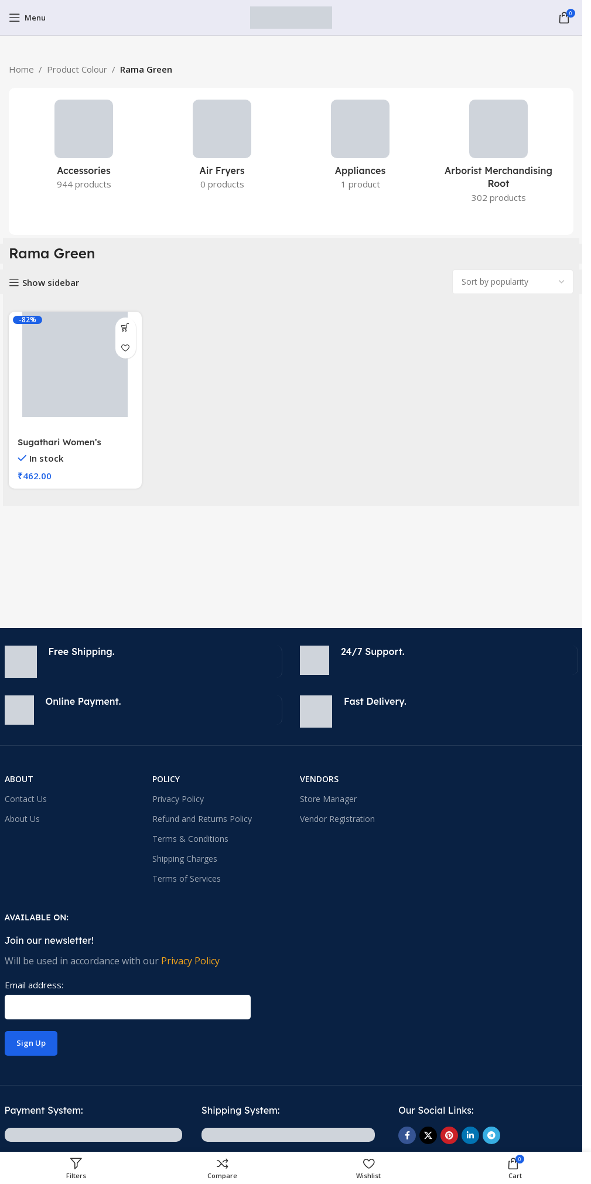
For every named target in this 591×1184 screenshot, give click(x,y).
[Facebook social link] (407, 1135)
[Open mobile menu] (27, 17)
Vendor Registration (337, 818)
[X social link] (428, 1135)
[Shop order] (512, 281)
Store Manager (328, 798)
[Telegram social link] (491, 1135)
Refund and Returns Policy (202, 818)
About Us (22, 818)
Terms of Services (186, 878)
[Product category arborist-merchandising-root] (498, 155)
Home (21, 69)
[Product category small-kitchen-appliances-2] (222, 148)
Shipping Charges (184, 858)
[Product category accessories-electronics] (84, 148)
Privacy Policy (178, 798)
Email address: (34, 985)
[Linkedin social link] (470, 1135)
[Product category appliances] (360, 148)
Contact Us (26, 798)
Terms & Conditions (190, 838)
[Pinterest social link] (449, 1135)
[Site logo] (291, 16)
